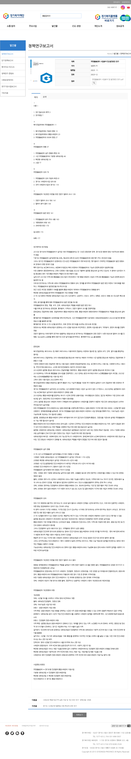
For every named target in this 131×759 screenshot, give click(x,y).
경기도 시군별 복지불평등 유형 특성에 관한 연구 (60, 706)
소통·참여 (11, 26)
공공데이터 (126, 2)
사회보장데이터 (7, 80)
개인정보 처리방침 (11, 726)
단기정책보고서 (7, 60)
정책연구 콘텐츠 (8, 73)
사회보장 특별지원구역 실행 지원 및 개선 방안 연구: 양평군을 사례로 (67, 700)
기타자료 (5, 93)
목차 (36, 97)
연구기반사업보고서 (9, 86)
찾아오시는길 (44, 726)
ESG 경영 (76, 26)
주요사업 (33, 26)
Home (109, 54)
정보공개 (116, 2)
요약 (44, 97)
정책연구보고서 (7, 54)
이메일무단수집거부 (29, 726)
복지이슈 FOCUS (8, 67)
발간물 (54, 26)
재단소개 (98, 26)
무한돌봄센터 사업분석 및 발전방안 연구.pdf (107, 79)
